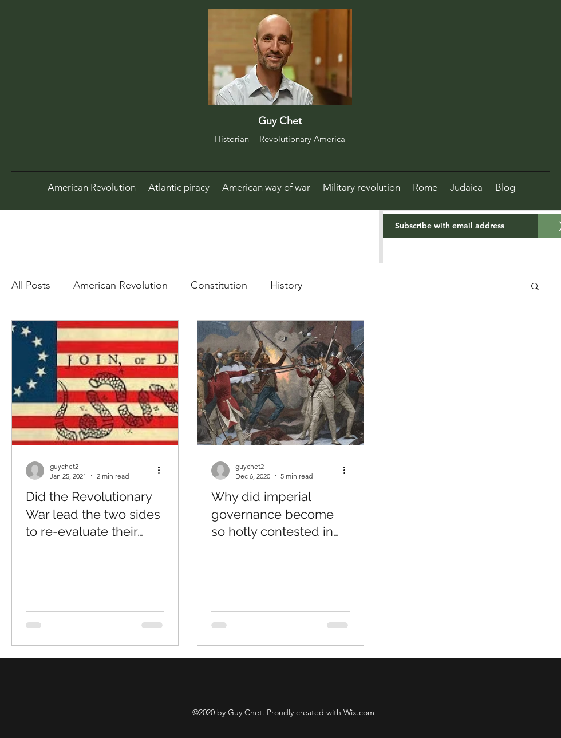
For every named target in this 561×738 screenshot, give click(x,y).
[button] (535, 287)
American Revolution (120, 285)
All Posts (30, 285)
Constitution (219, 285)
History (286, 285)
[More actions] (162, 470)
